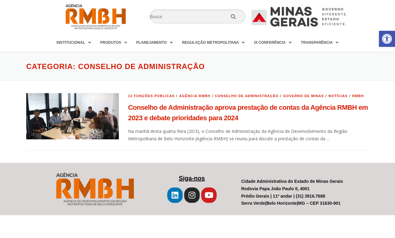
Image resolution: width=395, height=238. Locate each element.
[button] (387, 39)
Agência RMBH (194, 96)
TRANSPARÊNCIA (320, 42)
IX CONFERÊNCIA (273, 42)
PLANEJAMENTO (154, 42)
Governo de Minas (303, 96)
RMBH (358, 96)
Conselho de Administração (247, 96)
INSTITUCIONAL (73, 42)
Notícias (337, 96)
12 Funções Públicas (151, 96)
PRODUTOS (113, 42)
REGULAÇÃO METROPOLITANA (213, 42)
